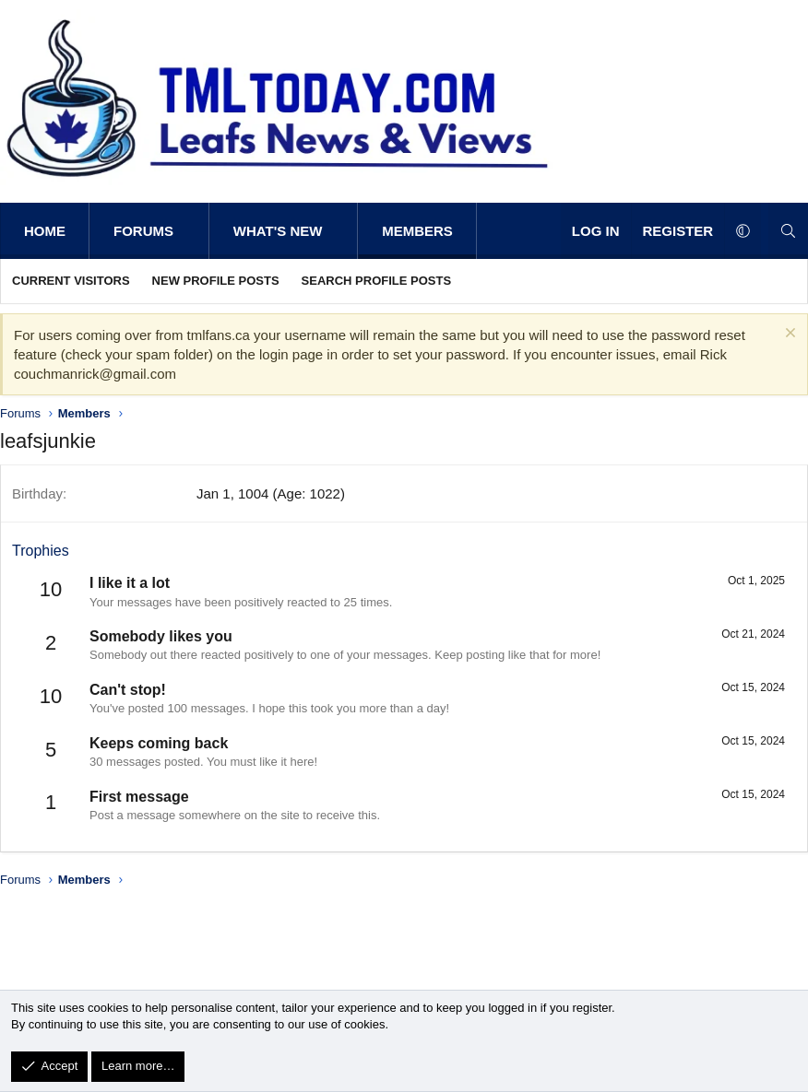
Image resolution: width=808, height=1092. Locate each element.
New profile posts (215, 281)
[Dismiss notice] (788, 335)
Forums (143, 231)
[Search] (788, 231)
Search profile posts (377, 281)
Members (417, 231)
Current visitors (71, 281)
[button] (192, 231)
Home (44, 231)
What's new (278, 231)
